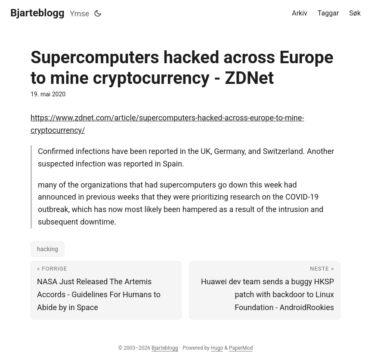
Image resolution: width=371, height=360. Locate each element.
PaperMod (241, 348)
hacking (47, 249)
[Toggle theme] (98, 13)
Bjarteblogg (37, 13)
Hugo (217, 348)
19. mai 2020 (48, 94)
